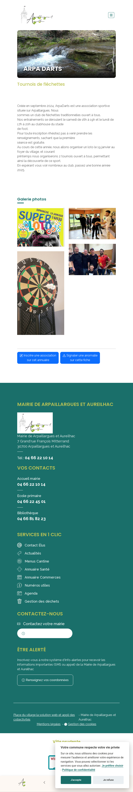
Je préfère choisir (112, 765)
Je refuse (108, 779)
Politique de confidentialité (78, 770)
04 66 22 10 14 (39, 457)
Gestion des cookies (82, 724)
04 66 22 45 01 (31, 501)
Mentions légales (49, 724)
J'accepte (76, 779)
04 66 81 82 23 (31, 518)
